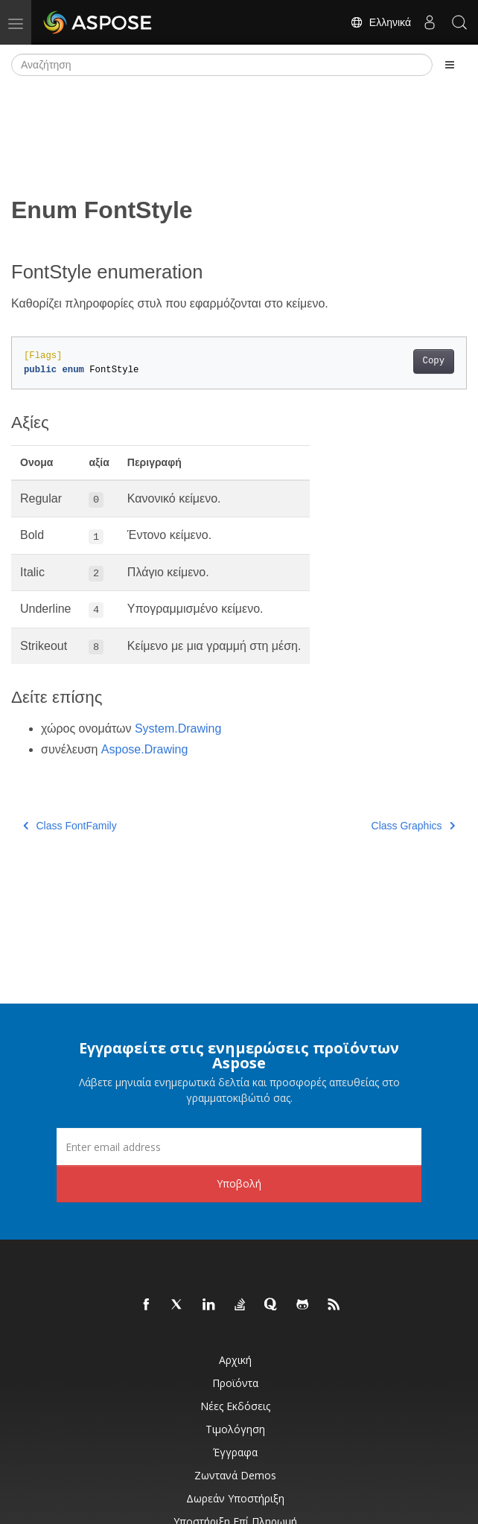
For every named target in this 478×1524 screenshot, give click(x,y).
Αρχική (235, 1360)
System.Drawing (178, 728)
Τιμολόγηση (235, 1429)
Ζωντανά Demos (235, 1475)
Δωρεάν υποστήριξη (235, 1498)
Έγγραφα (235, 1452)
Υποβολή (239, 1183)
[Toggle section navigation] (449, 65)
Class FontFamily (70, 826)
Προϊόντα (235, 1383)
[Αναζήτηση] (222, 65)
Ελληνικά (380, 22)
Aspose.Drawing (144, 749)
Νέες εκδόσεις (235, 1406)
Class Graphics (413, 826)
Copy (433, 361)
